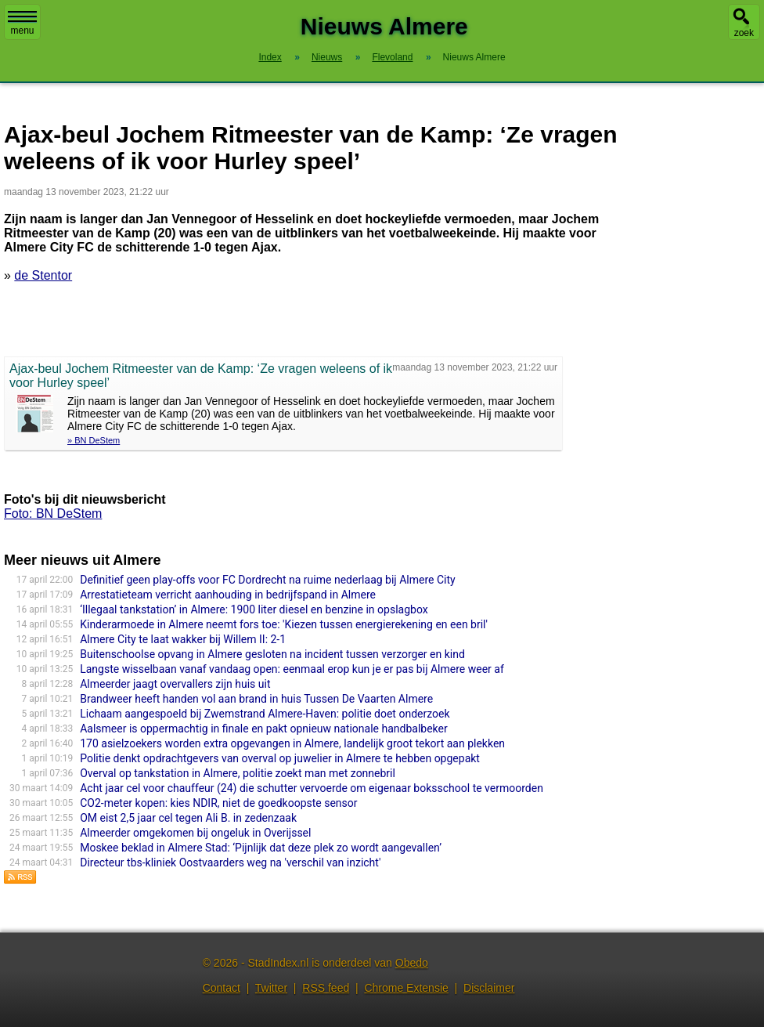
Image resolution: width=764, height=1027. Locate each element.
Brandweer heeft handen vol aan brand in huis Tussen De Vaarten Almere (256, 699)
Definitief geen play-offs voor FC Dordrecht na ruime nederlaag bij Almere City (267, 579)
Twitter (271, 988)
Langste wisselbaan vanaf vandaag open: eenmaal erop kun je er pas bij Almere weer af (292, 669)
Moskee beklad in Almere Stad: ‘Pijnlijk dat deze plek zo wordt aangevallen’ (260, 847)
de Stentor (43, 275)
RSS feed (325, 988)
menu (22, 23)
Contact (221, 988)
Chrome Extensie (406, 988)
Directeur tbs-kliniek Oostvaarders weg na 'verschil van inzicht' (230, 862)
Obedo (411, 962)
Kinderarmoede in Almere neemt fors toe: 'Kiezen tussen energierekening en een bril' (284, 624)
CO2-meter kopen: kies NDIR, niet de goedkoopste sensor (218, 803)
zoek (744, 32)
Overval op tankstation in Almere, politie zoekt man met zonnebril (237, 773)
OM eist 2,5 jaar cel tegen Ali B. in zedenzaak (188, 818)
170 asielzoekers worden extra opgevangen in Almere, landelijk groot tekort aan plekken (292, 743)
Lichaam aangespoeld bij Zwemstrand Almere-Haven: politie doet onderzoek (264, 713)
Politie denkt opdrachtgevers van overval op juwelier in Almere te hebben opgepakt (280, 758)
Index (269, 57)
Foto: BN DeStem (53, 513)
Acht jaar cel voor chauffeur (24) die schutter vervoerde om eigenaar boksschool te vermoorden (311, 788)
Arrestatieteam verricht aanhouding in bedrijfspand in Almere (228, 594)
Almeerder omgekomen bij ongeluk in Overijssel (195, 832)
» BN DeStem (93, 440)
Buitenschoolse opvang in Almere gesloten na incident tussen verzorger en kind (272, 654)
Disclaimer (488, 988)
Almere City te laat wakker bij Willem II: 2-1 (183, 639)
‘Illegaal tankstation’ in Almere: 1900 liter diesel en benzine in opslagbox (254, 609)
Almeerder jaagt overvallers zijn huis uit (175, 684)
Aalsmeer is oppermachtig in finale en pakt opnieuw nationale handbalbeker (264, 728)
